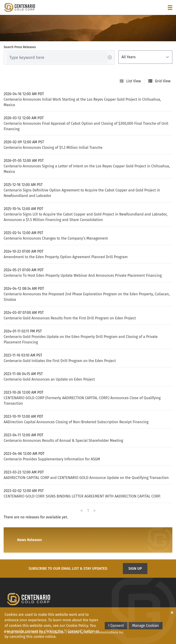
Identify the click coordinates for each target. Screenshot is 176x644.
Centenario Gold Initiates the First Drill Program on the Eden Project (60, 361)
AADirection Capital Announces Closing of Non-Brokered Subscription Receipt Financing (76, 422)
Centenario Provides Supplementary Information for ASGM (52, 459)
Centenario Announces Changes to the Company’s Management (56, 238)
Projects (43, 622)
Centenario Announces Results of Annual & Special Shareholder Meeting (63, 440)
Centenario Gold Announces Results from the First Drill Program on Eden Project (70, 318)
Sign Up (135, 568)
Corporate (24, 622)
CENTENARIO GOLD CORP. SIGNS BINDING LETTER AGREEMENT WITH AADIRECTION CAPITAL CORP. (82, 496)
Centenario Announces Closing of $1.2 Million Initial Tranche (53, 147)
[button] (170, 7)
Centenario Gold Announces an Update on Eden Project (49, 379)
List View (130, 81)
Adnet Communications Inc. (104, 632)
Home (8, 622)
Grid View (159, 81)
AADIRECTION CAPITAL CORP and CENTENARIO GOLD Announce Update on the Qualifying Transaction (86, 477)
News (77, 622)
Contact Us (94, 622)
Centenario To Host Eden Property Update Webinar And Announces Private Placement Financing (83, 275)
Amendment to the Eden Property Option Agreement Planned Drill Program (66, 257)
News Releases (29, 540)
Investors (62, 622)
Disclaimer (57, 632)
